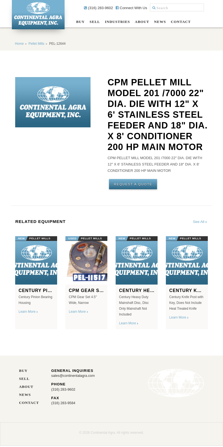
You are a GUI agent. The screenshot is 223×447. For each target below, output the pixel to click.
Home (19, 44)
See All (200, 222)
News (160, 22)
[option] (36, 282)
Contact (181, 22)
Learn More (28, 312)
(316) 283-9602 (98, 8)
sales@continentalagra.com (73, 376)
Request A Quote (133, 184)
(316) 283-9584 (63, 404)
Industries (117, 22)
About (142, 22)
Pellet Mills (36, 44)
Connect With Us (131, 8)
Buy (80, 22)
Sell (95, 22)
